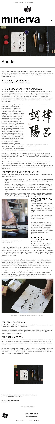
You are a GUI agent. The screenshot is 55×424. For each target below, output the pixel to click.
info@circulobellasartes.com (32, 416)
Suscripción (29, 420)
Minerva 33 (31, 406)
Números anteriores (20, 420)
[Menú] (51, 21)
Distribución (36, 420)
